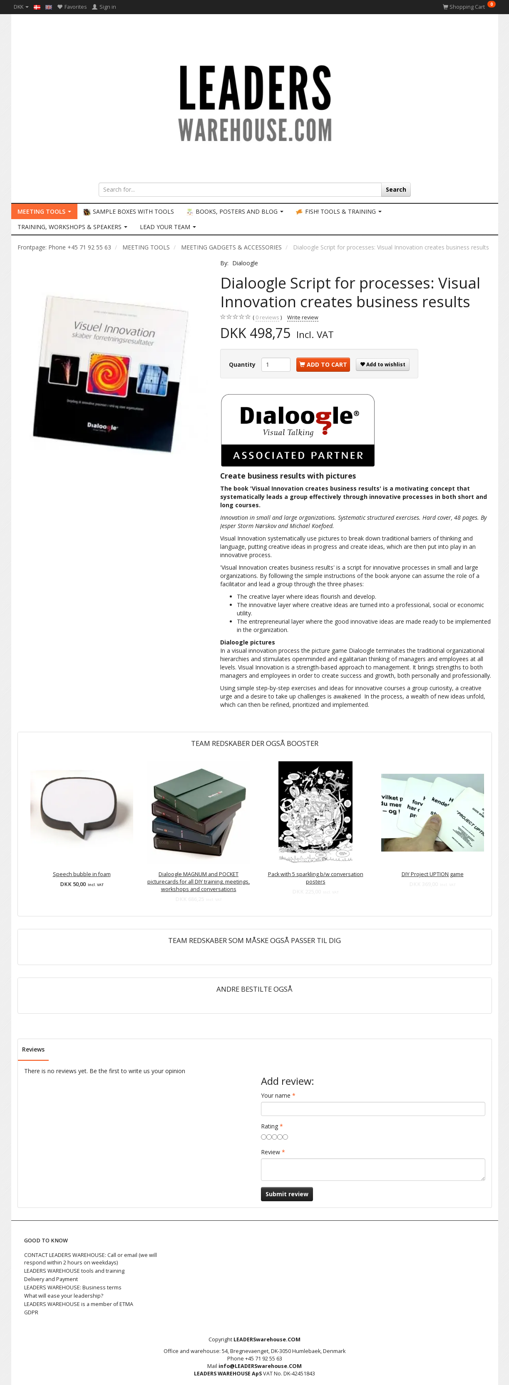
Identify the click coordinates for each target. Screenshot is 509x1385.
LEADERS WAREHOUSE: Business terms (73, 1287)
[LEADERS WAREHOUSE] (255, 102)
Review (270, 1152)
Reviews (33, 1049)
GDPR (31, 1312)
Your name (276, 1095)
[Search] (396, 190)
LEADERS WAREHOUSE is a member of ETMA (78, 1304)
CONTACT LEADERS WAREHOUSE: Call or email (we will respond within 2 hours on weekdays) (90, 1259)
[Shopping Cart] (469, 7)
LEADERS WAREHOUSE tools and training (74, 1270)
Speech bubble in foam (82, 874)
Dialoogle (245, 263)
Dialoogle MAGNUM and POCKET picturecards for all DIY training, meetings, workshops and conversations (198, 882)
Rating (269, 1126)
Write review (302, 317)
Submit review (287, 1194)
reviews (267, 317)
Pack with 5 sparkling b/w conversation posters (315, 878)
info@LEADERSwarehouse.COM (260, 1366)
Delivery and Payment (51, 1279)
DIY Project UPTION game (433, 874)
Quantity (243, 364)
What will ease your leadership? (63, 1295)
